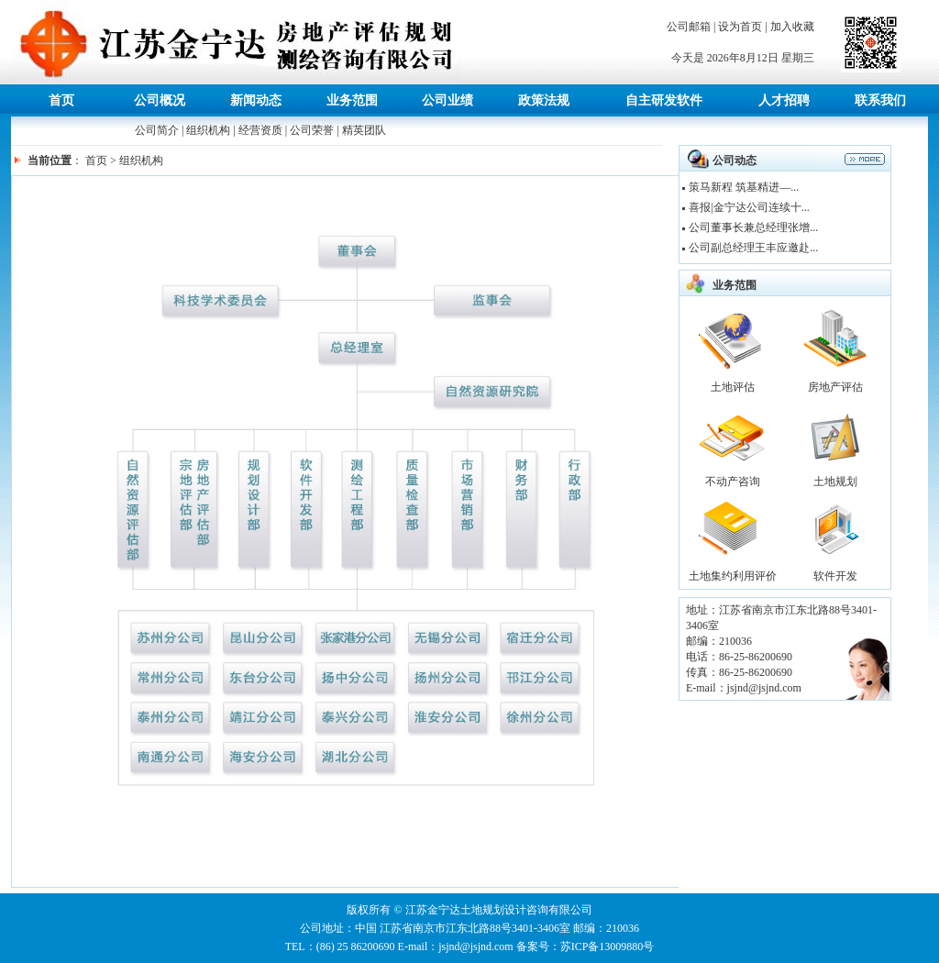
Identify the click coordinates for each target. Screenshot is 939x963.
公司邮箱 (689, 26)
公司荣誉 (312, 130)
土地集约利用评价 (733, 576)
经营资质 (260, 130)
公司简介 (157, 130)
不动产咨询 (732, 481)
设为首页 (740, 26)
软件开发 (835, 576)
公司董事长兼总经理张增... (753, 227)
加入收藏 (792, 26)
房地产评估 (835, 387)
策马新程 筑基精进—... (744, 187)
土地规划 (835, 481)
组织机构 (208, 130)
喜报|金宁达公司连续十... (749, 207)
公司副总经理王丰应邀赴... (753, 247)
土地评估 (733, 387)
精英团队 (364, 130)
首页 (96, 160)
